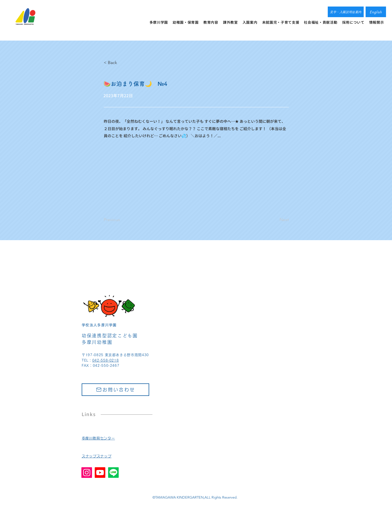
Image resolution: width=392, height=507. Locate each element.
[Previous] (122, 219)
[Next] (275, 219)
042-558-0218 (105, 360)
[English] (376, 12)
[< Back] (122, 62)
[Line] (113, 472)
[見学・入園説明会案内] (346, 12)
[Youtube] (100, 472)
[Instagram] (86, 472)
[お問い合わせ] (115, 389)
